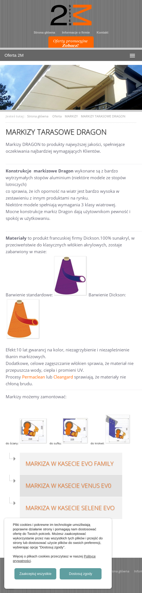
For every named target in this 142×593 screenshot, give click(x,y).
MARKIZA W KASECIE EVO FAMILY (69, 463)
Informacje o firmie (76, 32)
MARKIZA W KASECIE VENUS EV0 (68, 485)
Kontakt (102, 32)
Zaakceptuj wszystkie (35, 574)
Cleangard (63, 377)
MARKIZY (71, 116)
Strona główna (44, 32)
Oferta (57, 116)
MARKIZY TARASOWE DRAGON (103, 116)
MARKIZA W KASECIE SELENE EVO (70, 508)
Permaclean (33, 377)
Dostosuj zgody (80, 574)
